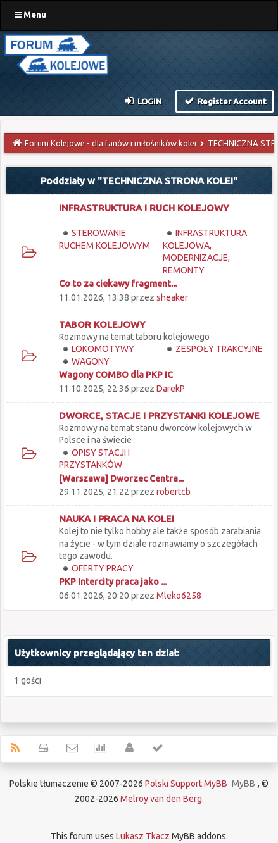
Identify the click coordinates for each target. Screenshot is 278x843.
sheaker (172, 297)
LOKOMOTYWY (103, 349)
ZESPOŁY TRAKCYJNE (219, 349)
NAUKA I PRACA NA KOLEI (116, 518)
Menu (30, 14)
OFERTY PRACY (103, 568)
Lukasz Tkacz (143, 836)
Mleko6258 (178, 595)
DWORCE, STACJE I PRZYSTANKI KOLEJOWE (159, 415)
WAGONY (91, 361)
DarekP (170, 389)
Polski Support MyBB (186, 783)
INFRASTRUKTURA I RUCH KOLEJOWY (144, 208)
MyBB (243, 783)
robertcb (173, 492)
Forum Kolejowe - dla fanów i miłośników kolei (110, 143)
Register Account (224, 101)
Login (143, 101)
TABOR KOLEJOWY (102, 324)
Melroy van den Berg (161, 799)
